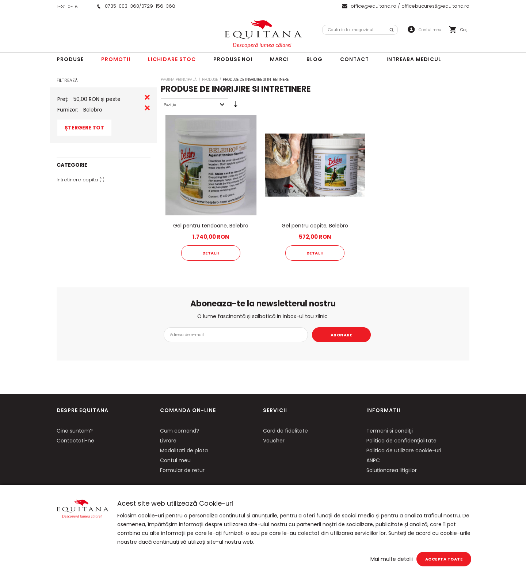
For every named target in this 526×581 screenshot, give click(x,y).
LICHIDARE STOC (172, 59)
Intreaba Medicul (413, 59)
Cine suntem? (75, 430)
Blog (314, 59)
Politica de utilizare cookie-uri (403, 450)
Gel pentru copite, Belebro (315, 225)
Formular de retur (182, 470)
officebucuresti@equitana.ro (435, 6)
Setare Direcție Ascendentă (235, 106)
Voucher (274, 440)
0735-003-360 (122, 6)
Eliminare (147, 97)
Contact (354, 59)
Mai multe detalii (391, 559)
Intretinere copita (77, 179)
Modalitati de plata (184, 450)
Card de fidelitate (285, 430)
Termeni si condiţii (389, 430)
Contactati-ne (75, 440)
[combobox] (360, 30)
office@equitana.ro (373, 6)
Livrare (168, 440)
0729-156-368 (158, 6)
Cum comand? (179, 430)
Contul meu (175, 460)
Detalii (211, 253)
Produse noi (232, 59)
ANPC (373, 460)
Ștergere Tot (84, 127)
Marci (279, 59)
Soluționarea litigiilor (391, 470)
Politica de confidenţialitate (401, 440)
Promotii (115, 59)
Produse (70, 59)
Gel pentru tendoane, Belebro (210, 225)
